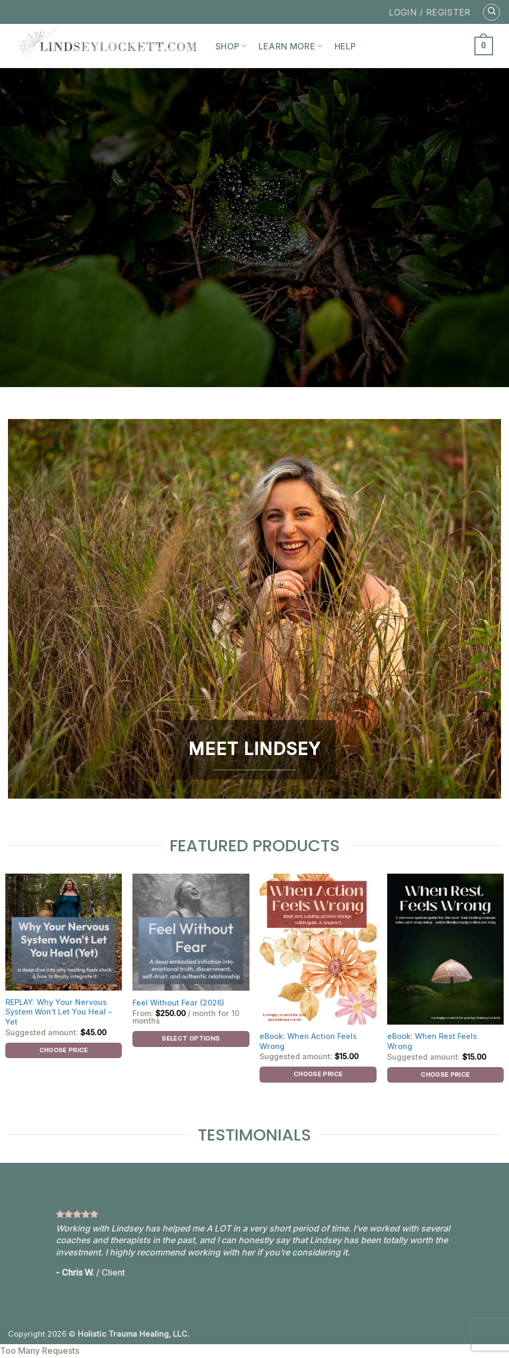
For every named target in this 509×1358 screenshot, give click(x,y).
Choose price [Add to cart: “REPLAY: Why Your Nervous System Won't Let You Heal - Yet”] (63, 1050)
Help (345, 46)
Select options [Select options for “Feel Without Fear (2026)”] (191, 1038)
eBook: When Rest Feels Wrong (432, 1041)
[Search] (491, 12)
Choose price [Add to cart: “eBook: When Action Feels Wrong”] (318, 1074)
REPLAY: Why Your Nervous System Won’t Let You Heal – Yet (58, 1011)
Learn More (290, 46)
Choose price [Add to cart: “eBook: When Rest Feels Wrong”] (445, 1074)
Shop (231, 46)
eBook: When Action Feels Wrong (308, 1041)
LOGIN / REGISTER (429, 12)
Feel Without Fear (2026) (178, 1002)
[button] (483, 46)
